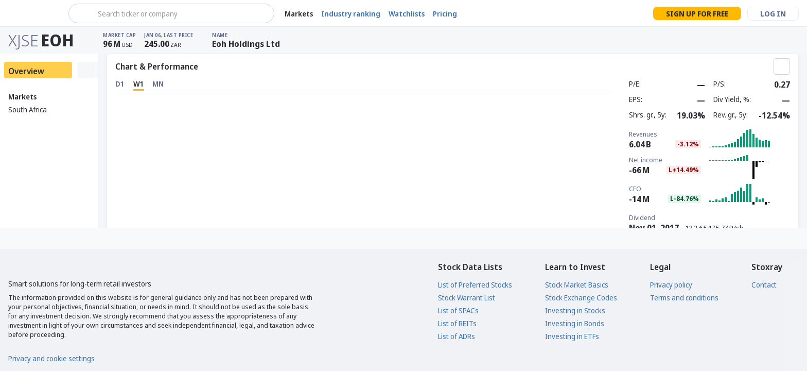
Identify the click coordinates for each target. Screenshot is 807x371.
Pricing (445, 14)
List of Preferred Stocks (475, 285)
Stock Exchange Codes (581, 297)
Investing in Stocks (575, 310)
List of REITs (457, 323)
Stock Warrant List (466, 297)
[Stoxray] (33, 13)
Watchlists (407, 14)
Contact (764, 285)
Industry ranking (350, 14)
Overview (26, 71)
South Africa (27, 109)
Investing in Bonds (574, 323)
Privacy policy (671, 285)
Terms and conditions (684, 297)
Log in (773, 14)
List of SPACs (458, 310)
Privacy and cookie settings (51, 358)
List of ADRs (456, 336)
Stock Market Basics (576, 285)
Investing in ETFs (572, 336)
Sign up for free (697, 14)
